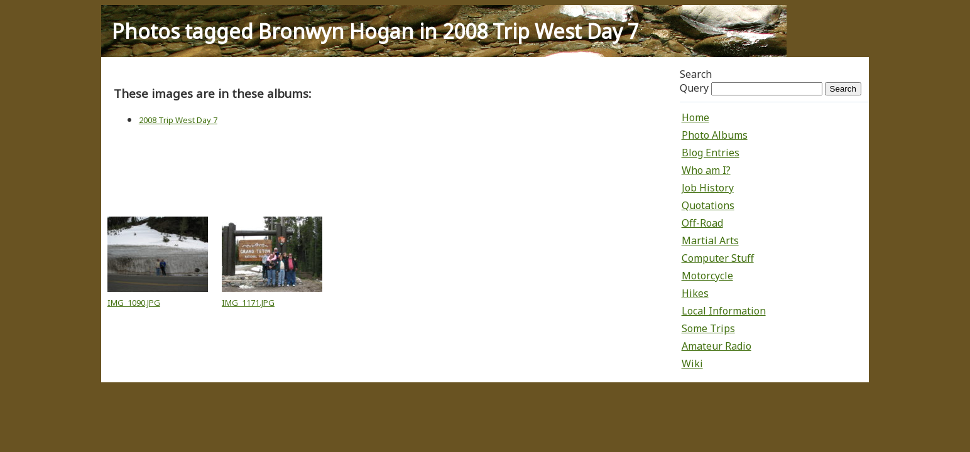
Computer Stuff (718, 258)
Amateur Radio (716, 346)
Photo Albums (715, 135)
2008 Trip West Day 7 (178, 120)
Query (694, 88)
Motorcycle (707, 275)
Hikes (695, 293)
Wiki (692, 363)
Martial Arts (710, 240)
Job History (708, 188)
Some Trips (708, 328)
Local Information (724, 311)
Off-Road (702, 223)
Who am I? (706, 170)
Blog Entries (710, 152)
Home (695, 117)
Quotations (708, 205)
